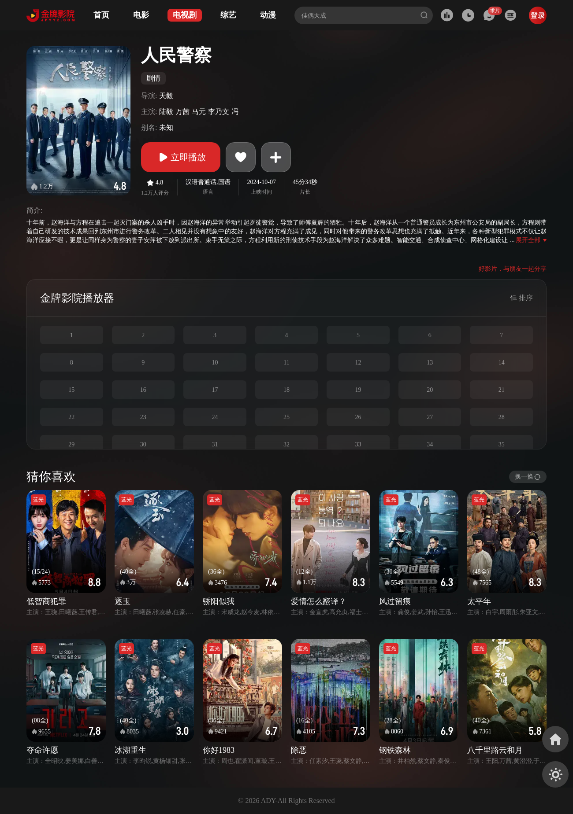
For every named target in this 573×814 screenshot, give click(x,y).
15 (71, 390)
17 (215, 390)
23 (143, 417)
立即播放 (181, 157)
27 (430, 417)
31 (215, 444)
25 (286, 417)
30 (143, 444)
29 (71, 444)
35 (502, 444)
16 (143, 390)
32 (286, 444)
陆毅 (166, 111)
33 (358, 444)
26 (358, 417)
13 (430, 362)
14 (502, 362)
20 (430, 390)
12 (358, 362)
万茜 (182, 111)
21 (502, 390)
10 (215, 362)
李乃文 (218, 111)
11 (286, 362)
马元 (199, 111)
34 (430, 444)
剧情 (153, 78)
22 (71, 417)
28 (502, 417)
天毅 (166, 95)
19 (358, 390)
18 (286, 390)
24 (215, 417)
